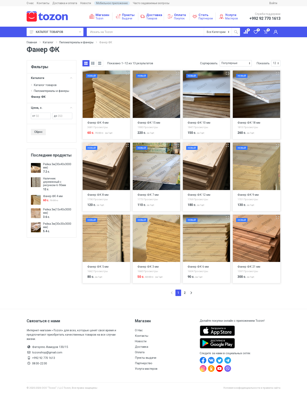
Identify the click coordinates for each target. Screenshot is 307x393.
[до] (65, 116)
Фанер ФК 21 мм (248, 266)
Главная (32, 42)
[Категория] (218, 32)
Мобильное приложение (112, 3)
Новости (85, 3)
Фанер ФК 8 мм (97, 194)
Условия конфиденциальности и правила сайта (251, 387)
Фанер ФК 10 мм (199, 122)
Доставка (141, 347)
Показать (263, 63)
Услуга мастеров (146, 368)
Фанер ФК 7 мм (148, 194)
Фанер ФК (38, 97)
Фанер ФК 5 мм (97, 266)
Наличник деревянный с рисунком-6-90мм (54, 182)
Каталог (48, 42)
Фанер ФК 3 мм (148, 266)
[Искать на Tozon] (145, 32)
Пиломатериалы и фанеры (76, 42)
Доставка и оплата (64, 3)
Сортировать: (209, 63)
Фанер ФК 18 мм (248, 122)
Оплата (139, 352)
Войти (273, 3)
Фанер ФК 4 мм (53, 196)
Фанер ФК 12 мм (199, 194)
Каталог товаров (45, 85)
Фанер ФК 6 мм (198, 266)
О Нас (139, 330)
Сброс (38, 131)
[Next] (191, 293)
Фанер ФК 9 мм (248, 194)
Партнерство (143, 363)
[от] (43, 116)
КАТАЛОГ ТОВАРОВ (55, 32)
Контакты (43, 3)
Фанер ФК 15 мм (148, 122)
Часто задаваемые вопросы (151, 3)
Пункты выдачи (145, 357)
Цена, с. (51, 108)
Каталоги (51, 78)
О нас (30, 3)
